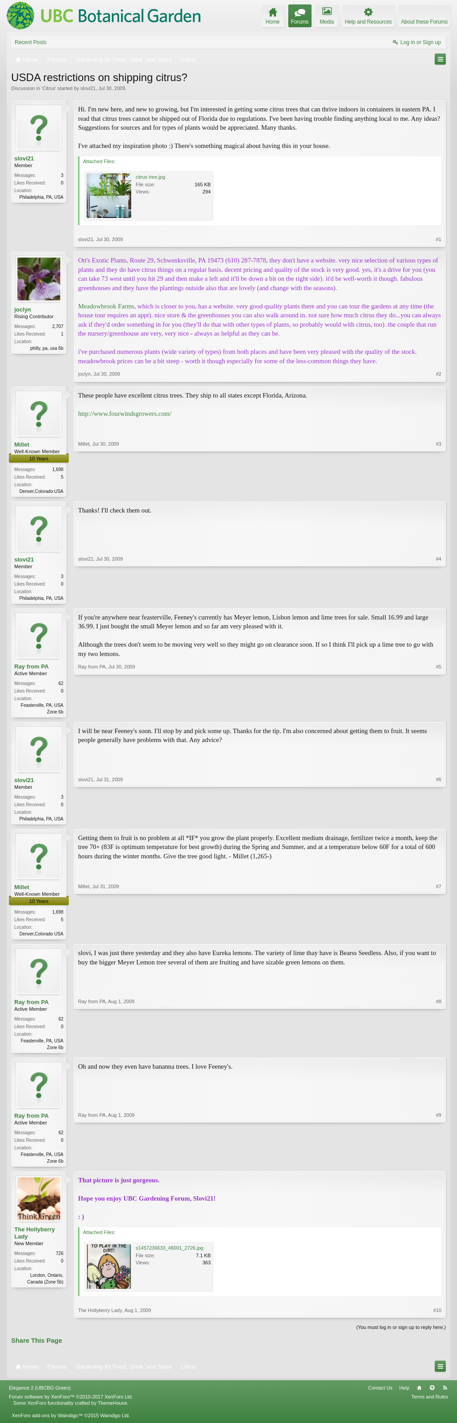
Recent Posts (30, 42)
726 (59, 1259)
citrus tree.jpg (150, 177)
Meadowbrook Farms (106, 306)
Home (419, 1394)
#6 (438, 820)
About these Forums (424, 22)
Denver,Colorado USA (41, 491)
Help (404, 1394)
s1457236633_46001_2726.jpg (170, 1254)
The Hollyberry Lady (34, 1239)
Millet (21, 444)
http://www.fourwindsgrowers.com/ (124, 413)
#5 (438, 712)
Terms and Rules (429, 1402)
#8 (438, 1051)
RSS (445, 1394)
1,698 (57, 469)
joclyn (22, 309)
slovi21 (88, 88)
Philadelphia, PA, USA (41, 197)
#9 (438, 1165)
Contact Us (380, 1394)
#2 (438, 374)
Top (432, 1394)
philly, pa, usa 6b (46, 348)
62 (60, 685)
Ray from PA (31, 668)
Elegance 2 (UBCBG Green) (40, 1394)
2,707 (57, 326)
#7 (438, 936)
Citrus (48, 88)
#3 (438, 490)
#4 (438, 598)
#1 (438, 239)
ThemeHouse (112, 1408)
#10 (437, 1316)
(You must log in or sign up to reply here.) (401, 1333)
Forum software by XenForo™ (71, 1402)
